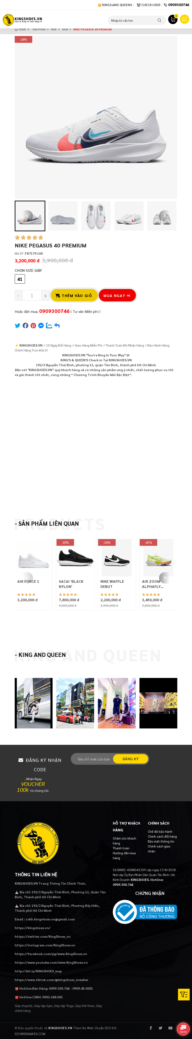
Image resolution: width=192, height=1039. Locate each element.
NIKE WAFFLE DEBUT (112, 584)
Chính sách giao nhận (159, 848)
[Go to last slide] (27, 215)
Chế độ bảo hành (160, 831)
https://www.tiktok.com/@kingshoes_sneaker (52, 979)
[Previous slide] (27, 577)
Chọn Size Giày (28, 270)
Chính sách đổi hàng (162, 836)
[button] (63, 216)
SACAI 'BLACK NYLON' (71, 584)
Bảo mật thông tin (161, 841)
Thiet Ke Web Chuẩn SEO (92, 1028)
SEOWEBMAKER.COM (30, 1034)
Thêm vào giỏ (73, 295)
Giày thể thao (84, 1005)
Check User (148, 5)
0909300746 (178, 4)
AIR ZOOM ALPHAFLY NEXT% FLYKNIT (157, 584)
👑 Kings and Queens (115, 5)
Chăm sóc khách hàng (124, 840)
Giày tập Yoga (63, 1005)
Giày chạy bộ (23, 1005)
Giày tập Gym (43, 1005)
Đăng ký (130, 758)
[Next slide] (164, 215)
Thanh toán (121, 848)
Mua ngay (116, 295)
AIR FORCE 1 (28, 581)
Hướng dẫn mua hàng (124, 855)
